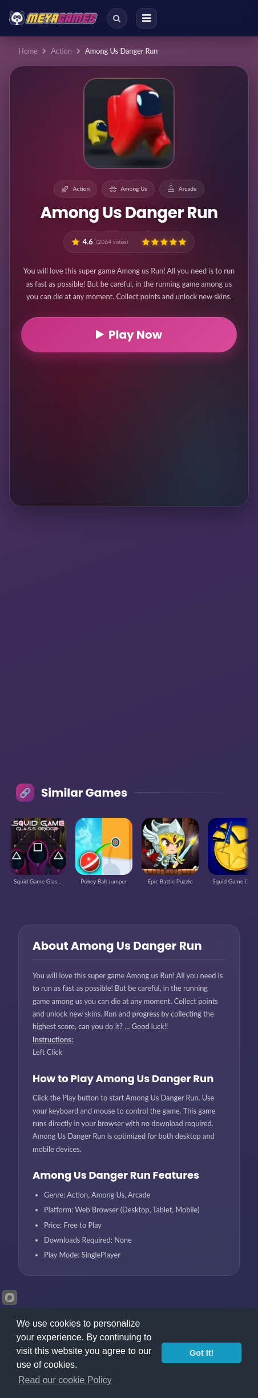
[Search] (117, 18)
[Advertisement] (129, 428)
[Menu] (146, 18)
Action (61, 50)
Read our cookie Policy (65, 1380)
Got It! (201, 1352)
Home (28, 50)
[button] (146, 242)
